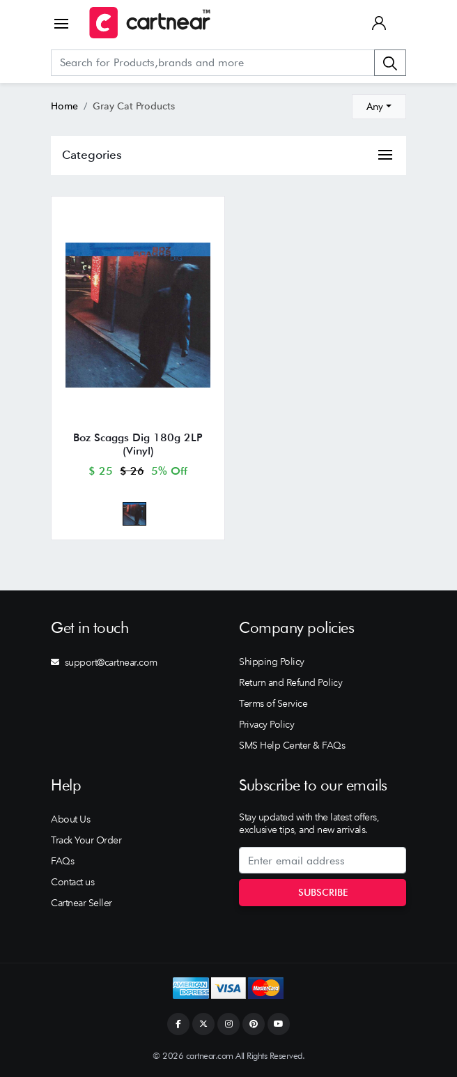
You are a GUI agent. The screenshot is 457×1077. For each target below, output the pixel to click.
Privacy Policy (266, 724)
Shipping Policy (271, 661)
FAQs (62, 861)
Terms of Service (273, 703)
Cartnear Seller (81, 902)
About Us (70, 819)
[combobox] (379, 106)
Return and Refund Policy (290, 682)
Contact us (72, 882)
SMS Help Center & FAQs (292, 745)
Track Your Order (86, 840)
